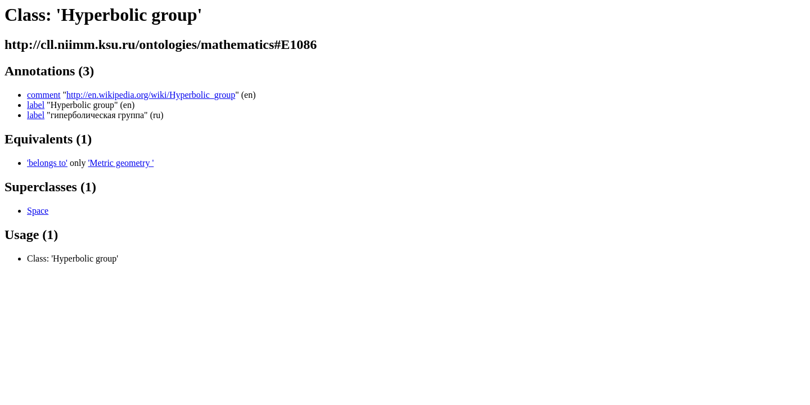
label (35, 105)
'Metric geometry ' (121, 163)
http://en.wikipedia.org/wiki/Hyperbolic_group (150, 95)
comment (44, 95)
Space (37, 210)
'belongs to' (47, 163)
